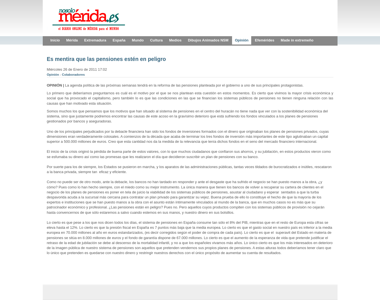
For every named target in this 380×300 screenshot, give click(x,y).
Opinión (53, 74)
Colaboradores (73, 74)
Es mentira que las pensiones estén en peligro (106, 59)
